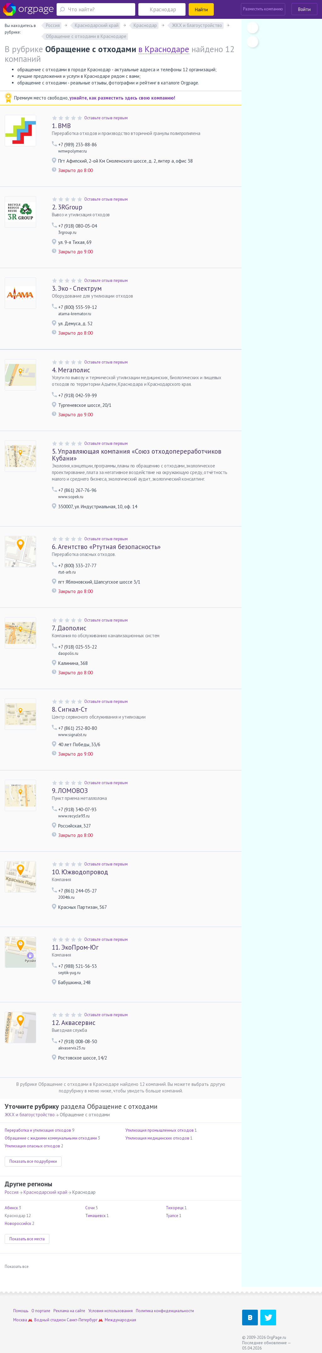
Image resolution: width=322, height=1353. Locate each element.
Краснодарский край (45, 1192)
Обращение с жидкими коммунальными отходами (51, 1138)
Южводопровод (80, 872)
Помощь (20, 1310)
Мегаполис (71, 370)
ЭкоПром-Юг (75, 947)
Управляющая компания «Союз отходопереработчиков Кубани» (136, 454)
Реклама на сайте (69, 1310)
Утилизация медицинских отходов (157, 1138)
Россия (12, 1192)
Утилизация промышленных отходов (159, 1130)
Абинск (11, 1207)
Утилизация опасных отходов (32, 1146)
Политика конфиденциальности (165, 1310)
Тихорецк (175, 1207)
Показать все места (27, 1239)
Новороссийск (18, 1223)
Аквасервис (73, 1022)
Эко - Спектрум (77, 288)
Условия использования (110, 1310)
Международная (120, 1320)
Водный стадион (50, 1320)
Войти (304, 9)
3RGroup (67, 207)
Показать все (17, 1266)
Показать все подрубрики (33, 1161)
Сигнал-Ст (69, 709)
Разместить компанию (263, 9)
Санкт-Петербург (82, 1320)
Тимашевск (95, 1215)
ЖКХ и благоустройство (30, 1115)
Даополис (69, 628)
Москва (20, 1320)
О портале (40, 1310)
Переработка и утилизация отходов (38, 1130)
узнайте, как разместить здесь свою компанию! (122, 98)
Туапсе (172, 1215)
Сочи (90, 1207)
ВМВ (61, 125)
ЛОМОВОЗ (70, 790)
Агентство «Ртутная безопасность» (106, 546)
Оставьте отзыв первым (106, 118)
